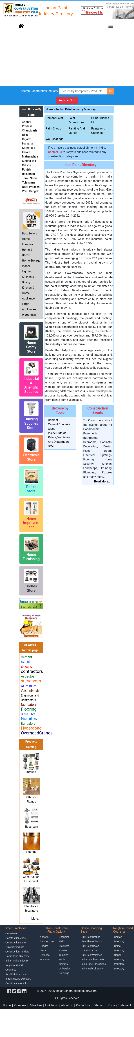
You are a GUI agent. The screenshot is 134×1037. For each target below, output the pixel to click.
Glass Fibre (28, 714)
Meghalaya (29, 161)
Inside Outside (57, 433)
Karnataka (28, 148)
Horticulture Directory (17, 956)
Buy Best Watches (91, 955)
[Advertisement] (67, 59)
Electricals (31, 826)
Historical (45, 955)
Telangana (28, 182)
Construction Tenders (17, 951)
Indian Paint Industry (16, 960)
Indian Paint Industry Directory (76, 109)
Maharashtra (30, 156)
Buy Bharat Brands (92, 941)
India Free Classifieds (93, 964)
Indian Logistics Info (92, 959)
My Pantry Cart (89, 950)
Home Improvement (31, 522)
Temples (63, 955)
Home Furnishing (31, 556)
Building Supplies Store (31, 423)
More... (35, 918)
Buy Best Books (90, 946)
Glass (51, 428)
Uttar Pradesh (30, 187)
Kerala (26, 152)
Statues (63, 950)
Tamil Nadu (29, 178)
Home (49, 109)
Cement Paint (54, 118)
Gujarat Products (14, 947)
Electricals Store (31, 457)
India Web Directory (92, 968)
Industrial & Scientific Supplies (31, 385)
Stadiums (64, 946)
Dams (43, 950)
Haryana (27, 143)
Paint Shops (53, 128)
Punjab (26, 169)
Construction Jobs (15, 938)
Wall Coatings (54, 139)
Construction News (16, 942)
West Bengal (30, 191)
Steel (51, 446)
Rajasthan (28, 174)
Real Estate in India (16, 974)
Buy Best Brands (90, 936)
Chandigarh (29, 130)
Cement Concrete (59, 424)
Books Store (31, 489)
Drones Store (31, 588)
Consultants (12, 933)
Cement (53, 420)
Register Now (66, 100)
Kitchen (31, 772)
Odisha (26, 165)
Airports (44, 936)
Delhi (25, 135)
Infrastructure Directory (18, 978)
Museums (45, 959)
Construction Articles (16, 983)
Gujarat (26, 139)
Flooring (31, 851)
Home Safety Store (31, 346)
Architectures (47, 941)
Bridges (44, 946)
